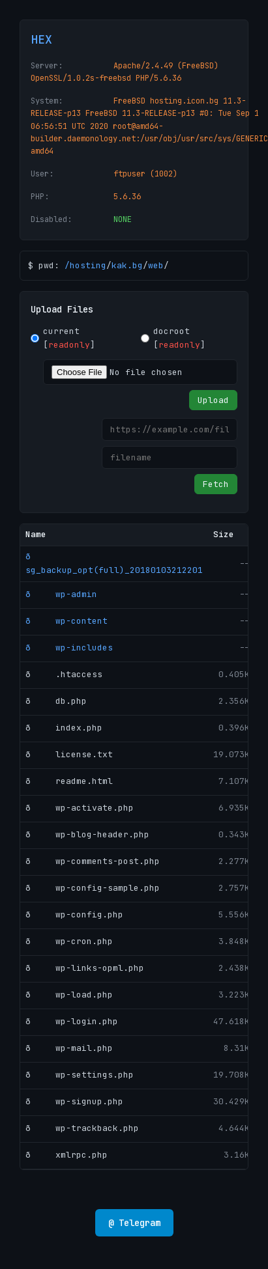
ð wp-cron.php (69, 941)
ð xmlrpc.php (66, 1154)
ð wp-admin (61, 594)
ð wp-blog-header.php (87, 834)
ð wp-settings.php (79, 1074)
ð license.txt (69, 754)
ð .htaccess (63, 674)
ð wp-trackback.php (82, 1128)
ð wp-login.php (71, 1021)
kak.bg (127, 265)
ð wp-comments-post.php (92, 861)
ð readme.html (69, 781)
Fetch (216, 484)
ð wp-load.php (69, 994)
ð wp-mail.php (69, 1047)
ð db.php (56, 700)
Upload (213, 400)
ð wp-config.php (74, 914)
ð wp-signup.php (74, 1101)
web (156, 265)
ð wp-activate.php (79, 807)
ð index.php (63, 727)
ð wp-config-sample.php (92, 887)
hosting (88, 265)
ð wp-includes (69, 647)
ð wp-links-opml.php (84, 967)
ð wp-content (66, 620)
